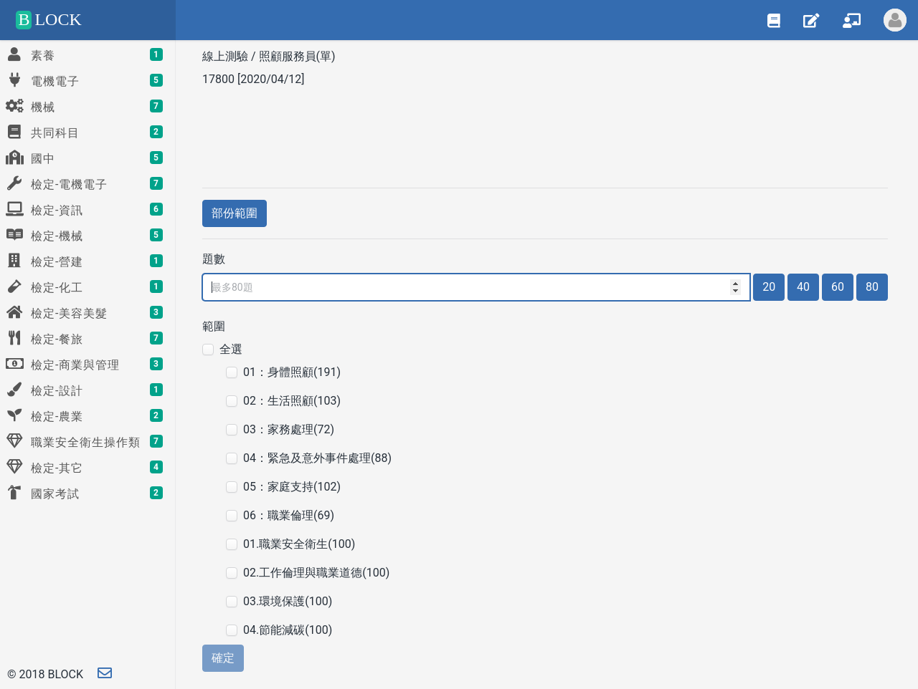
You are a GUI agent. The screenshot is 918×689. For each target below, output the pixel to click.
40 (803, 287)
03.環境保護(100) (287, 601)
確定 (223, 658)
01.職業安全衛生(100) (299, 544)
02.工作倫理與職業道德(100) (316, 572)
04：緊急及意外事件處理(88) (317, 458)
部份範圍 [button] (234, 213)
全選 (230, 349)
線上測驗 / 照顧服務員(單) (270, 56)
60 (837, 287)
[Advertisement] (545, 135)
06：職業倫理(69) (288, 515)
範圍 (213, 326)
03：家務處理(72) (288, 429)
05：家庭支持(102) (292, 486)
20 (768, 287)
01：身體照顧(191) (292, 372)
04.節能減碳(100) (287, 630)
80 (872, 287)
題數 (213, 259)
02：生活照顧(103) (292, 401)
